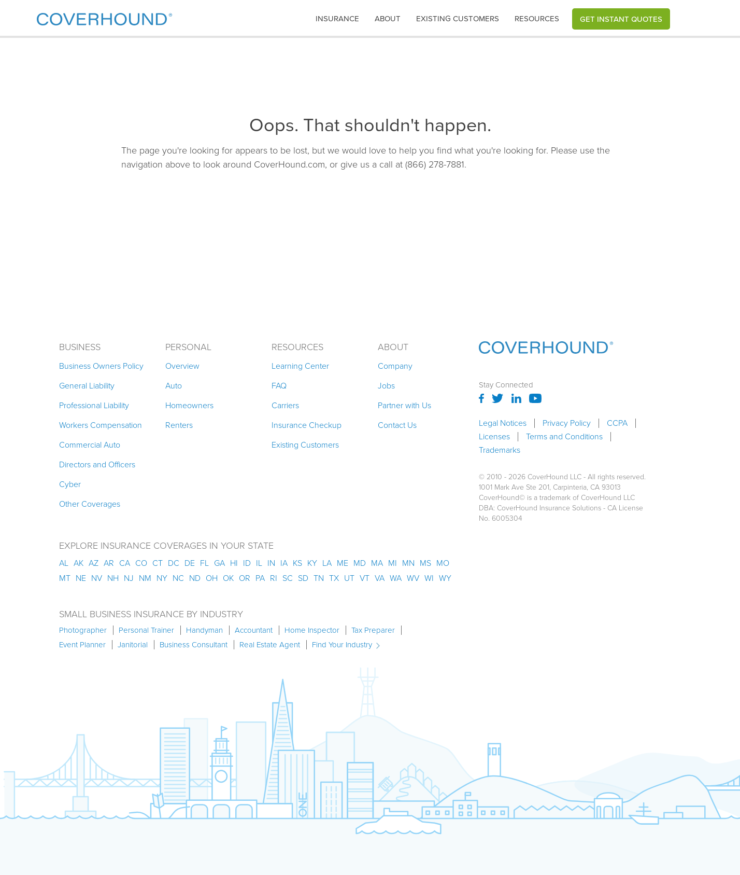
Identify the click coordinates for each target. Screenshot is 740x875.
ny (161, 578)
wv (413, 578)
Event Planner (82, 644)
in (271, 563)
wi (429, 578)
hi (234, 563)
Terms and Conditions (564, 436)
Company (395, 366)
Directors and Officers (97, 464)
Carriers (285, 405)
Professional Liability (94, 405)
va (380, 578)
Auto (173, 386)
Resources (537, 18)
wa (396, 578)
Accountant (254, 630)
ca (124, 563)
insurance (337, 18)
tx (334, 578)
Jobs (386, 386)
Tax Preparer (373, 630)
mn (408, 563)
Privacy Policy (567, 423)
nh (113, 578)
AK (78, 563)
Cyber (70, 484)
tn (319, 578)
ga (219, 563)
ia (284, 563)
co (141, 563)
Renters (179, 425)
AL (63, 563)
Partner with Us (404, 405)
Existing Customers (305, 445)
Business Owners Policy (101, 366)
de (189, 563)
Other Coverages (89, 504)
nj (129, 578)
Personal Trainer (146, 630)
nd (195, 578)
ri (273, 578)
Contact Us (397, 425)
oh (212, 578)
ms (425, 563)
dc (173, 563)
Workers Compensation (100, 425)
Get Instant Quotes (621, 18)
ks (297, 563)
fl (204, 563)
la (327, 563)
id (247, 563)
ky (312, 563)
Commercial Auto (89, 445)
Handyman (204, 630)
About (388, 18)
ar (109, 563)
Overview (182, 366)
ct (157, 563)
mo (442, 563)
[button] (337, 19)
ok (228, 578)
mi (392, 563)
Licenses (494, 436)
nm (145, 578)
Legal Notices (502, 423)
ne (81, 578)
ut (349, 578)
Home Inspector (311, 630)
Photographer (83, 630)
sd (303, 578)
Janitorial (133, 644)
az (93, 563)
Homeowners (189, 405)
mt (64, 578)
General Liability (87, 386)
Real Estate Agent (269, 644)
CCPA (617, 423)
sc (287, 578)
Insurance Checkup (306, 425)
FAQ (279, 386)
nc (178, 578)
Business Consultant (193, 644)
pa (260, 578)
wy (445, 578)
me (342, 563)
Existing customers (457, 18)
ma (377, 563)
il (259, 563)
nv (96, 578)
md (359, 563)
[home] (104, 16)
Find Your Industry (342, 644)
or (244, 578)
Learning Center (300, 366)
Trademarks (499, 450)
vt (364, 578)
